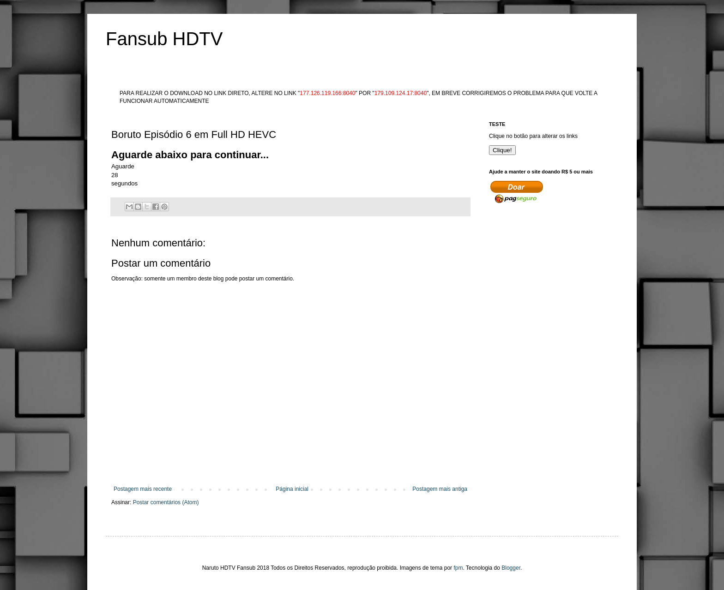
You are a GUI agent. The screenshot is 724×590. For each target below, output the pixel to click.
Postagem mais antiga (439, 489)
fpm (458, 568)
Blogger (510, 568)
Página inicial (292, 489)
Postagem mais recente (143, 489)
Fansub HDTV (164, 39)
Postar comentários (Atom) (166, 502)
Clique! (502, 150)
